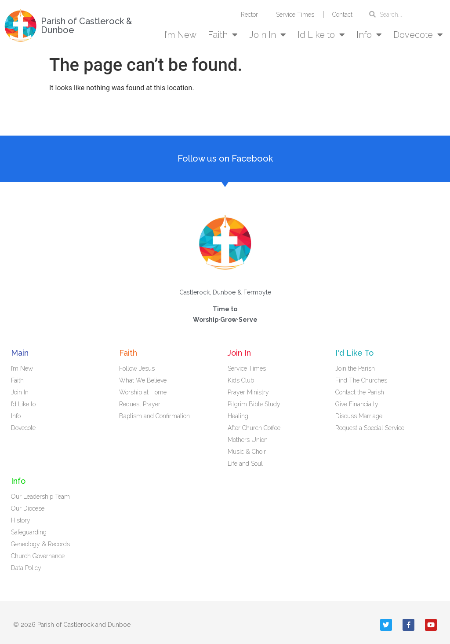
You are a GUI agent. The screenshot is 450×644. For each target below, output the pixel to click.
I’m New (180, 34)
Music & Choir (247, 451)
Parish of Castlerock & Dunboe (86, 25)
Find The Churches (361, 380)
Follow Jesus (137, 368)
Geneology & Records (40, 544)
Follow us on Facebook (225, 158)
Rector (249, 14)
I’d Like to (321, 35)
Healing (238, 416)
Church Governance (38, 555)
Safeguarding (29, 532)
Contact (342, 14)
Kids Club (241, 380)
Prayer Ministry (248, 392)
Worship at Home (143, 392)
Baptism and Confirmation (154, 416)
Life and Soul (245, 463)
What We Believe (143, 380)
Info (369, 35)
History (20, 520)
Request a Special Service (369, 427)
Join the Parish (355, 368)
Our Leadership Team (40, 496)
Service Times (295, 14)
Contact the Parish (359, 392)
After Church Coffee (254, 427)
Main (20, 352)
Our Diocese (27, 508)
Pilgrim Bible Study (254, 404)
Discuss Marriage (358, 416)
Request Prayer (139, 404)
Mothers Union (248, 439)
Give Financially (356, 404)
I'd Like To (354, 352)
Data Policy (26, 567)
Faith (223, 35)
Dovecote (418, 35)
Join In (267, 35)
